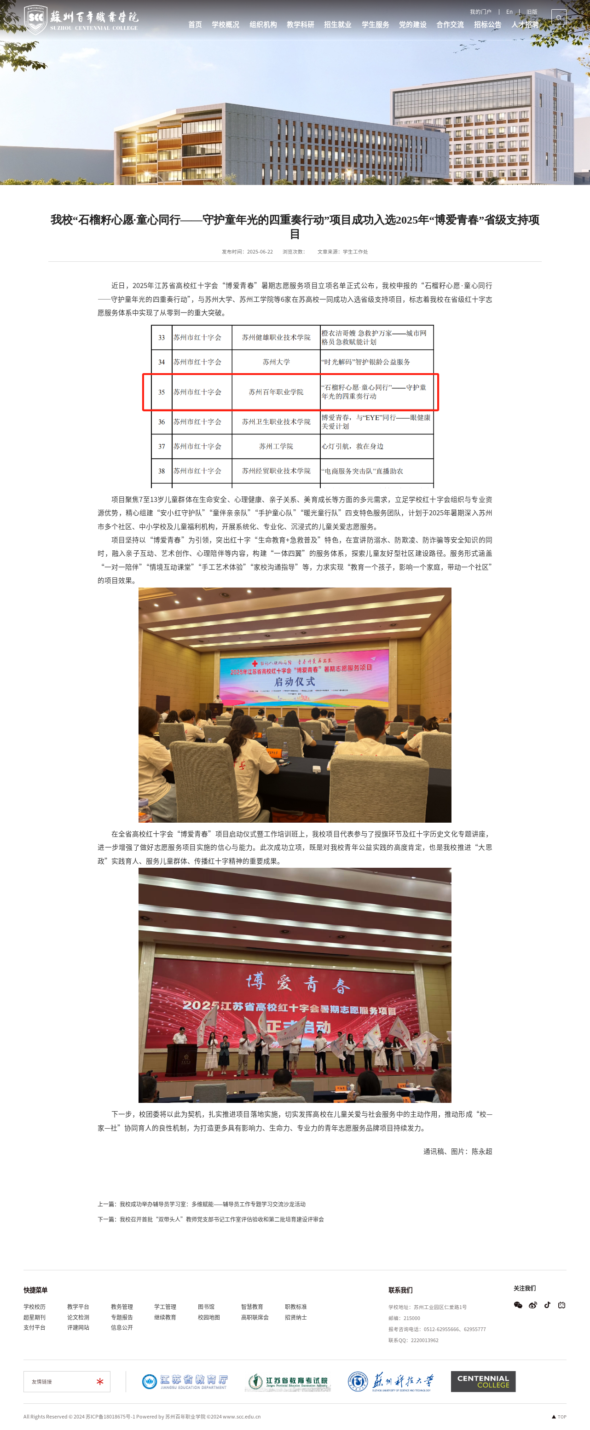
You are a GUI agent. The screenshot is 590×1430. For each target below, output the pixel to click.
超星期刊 (34, 1317)
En (512, 12)
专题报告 (122, 1317)
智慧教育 (252, 1306)
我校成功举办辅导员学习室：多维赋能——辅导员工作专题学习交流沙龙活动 (213, 1206)
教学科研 (301, 24)
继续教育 (165, 1317)
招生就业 (339, 24)
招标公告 (489, 24)
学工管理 (165, 1306)
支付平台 (34, 1327)
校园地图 (209, 1317)
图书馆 (206, 1306)
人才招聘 (527, 24)
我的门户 (485, 12)
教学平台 (78, 1306)
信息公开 (122, 1327)
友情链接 (42, 1381)
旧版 (532, 12)
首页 (194, 24)
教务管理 (122, 1306)
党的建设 (414, 24)
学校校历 (34, 1306)
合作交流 (451, 24)
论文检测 (78, 1317)
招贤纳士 (296, 1317)
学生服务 (376, 24)
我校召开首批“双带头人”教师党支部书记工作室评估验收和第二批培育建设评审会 (222, 1220)
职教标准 (296, 1306)
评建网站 (78, 1327)
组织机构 (264, 24)
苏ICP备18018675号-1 (110, 1416)
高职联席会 (255, 1317)
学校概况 (226, 24)
